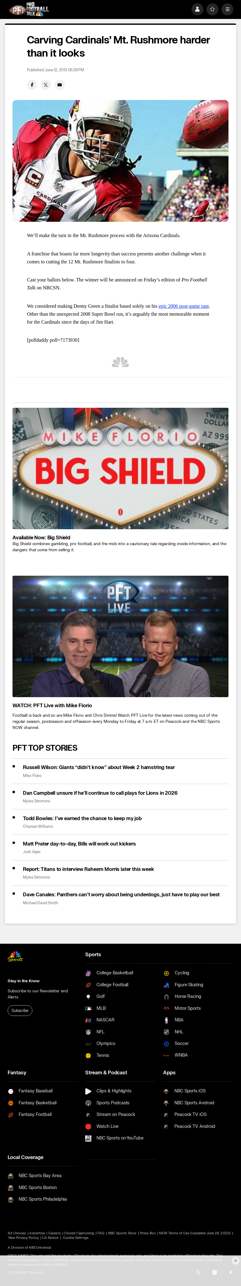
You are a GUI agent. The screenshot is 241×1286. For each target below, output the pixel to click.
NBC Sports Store (122, 1233)
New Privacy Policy (24, 1238)
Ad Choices (17, 1233)
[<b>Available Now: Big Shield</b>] (120, 468)
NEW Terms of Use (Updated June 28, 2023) (194, 1233)
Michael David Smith (40, 903)
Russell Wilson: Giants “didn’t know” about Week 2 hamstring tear (98, 767)
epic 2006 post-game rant (184, 306)
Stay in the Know (23, 980)
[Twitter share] (46, 85)
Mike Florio (32, 775)
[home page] (29, 9)
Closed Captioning (79, 1233)
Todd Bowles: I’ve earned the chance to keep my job (82, 818)
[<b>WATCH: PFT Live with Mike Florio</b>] (120, 636)
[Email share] (60, 85)
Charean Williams (38, 826)
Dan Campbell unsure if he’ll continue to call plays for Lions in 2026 (100, 793)
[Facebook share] (32, 85)
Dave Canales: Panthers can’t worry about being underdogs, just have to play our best (121, 894)
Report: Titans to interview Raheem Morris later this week (88, 869)
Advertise (37, 1233)
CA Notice (50, 1238)
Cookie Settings (76, 1238)
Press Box (148, 1233)
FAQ (100, 1233)
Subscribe (20, 1010)
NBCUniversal (40, 1247)
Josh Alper (32, 851)
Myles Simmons (36, 801)
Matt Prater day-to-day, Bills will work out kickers (79, 844)
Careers (54, 1233)
